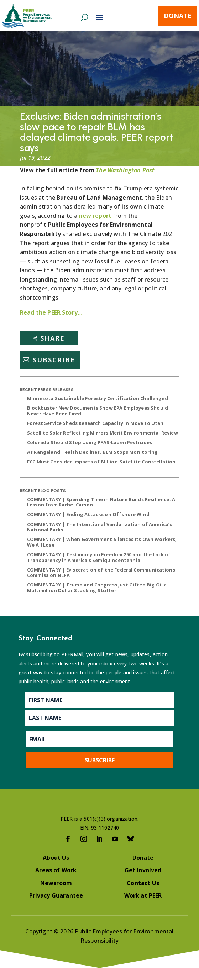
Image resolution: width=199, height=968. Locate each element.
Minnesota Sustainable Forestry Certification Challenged (97, 398)
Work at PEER (143, 895)
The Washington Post (125, 170)
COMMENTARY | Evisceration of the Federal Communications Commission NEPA (101, 573)
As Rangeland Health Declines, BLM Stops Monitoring (92, 452)
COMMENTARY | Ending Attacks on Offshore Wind (88, 514)
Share (52, 338)
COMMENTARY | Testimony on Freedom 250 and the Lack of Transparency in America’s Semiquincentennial (99, 557)
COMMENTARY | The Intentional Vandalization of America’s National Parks (99, 527)
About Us (56, 858)
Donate (178, 15)
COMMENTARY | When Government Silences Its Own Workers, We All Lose (102, 542)
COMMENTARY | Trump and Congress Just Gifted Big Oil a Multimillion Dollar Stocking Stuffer (97, 588)
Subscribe (54, 360)
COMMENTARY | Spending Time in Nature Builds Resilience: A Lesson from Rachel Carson (101, 502)
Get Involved (143, 870)
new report (96, 216)
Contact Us (143, 883)
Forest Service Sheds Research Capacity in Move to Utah (95, 423)
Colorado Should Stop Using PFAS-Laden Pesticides (89, 442)
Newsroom (56, 883)
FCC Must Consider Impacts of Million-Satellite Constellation (101, 461)
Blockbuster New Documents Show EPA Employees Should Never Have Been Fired (97, 411)
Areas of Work (56, 870)
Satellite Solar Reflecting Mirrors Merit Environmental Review (102, 433)
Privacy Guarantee (56, 895)
